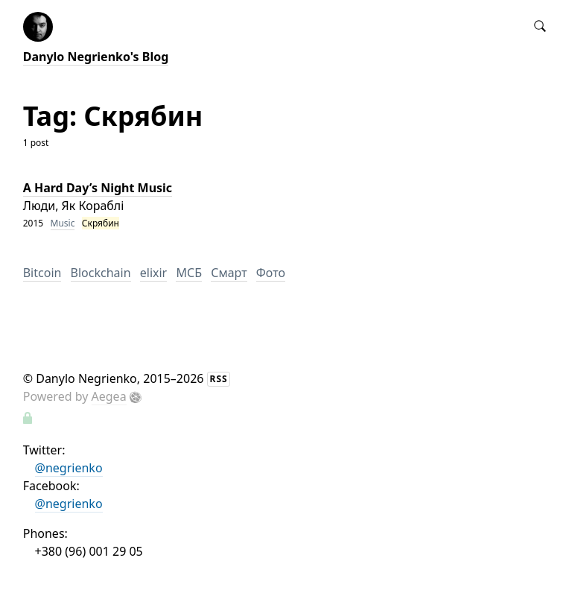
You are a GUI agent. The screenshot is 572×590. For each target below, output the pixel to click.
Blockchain (101, 272)
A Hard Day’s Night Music (97, 188)
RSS (219, 378)
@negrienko (69, 468)
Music (63, 223)
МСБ (189, 272)
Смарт (229, 272)
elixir (153, 272)
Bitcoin (42, 272)
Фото (270, 272)
